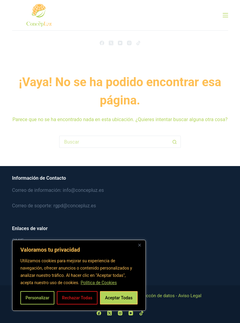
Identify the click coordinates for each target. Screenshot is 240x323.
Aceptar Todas (118, 297)
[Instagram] (129, 43)
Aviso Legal (190, 295)
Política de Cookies (99, 282)
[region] (79, 275)
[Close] (139, 245)
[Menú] (225, 15)
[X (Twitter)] (111, 43)
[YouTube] (120, 43)
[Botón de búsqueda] (175, 142)
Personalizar (37, 297)
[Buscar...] (114, 142)
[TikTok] (138, 43)
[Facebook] (102, 43)
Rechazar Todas (77, 297)
